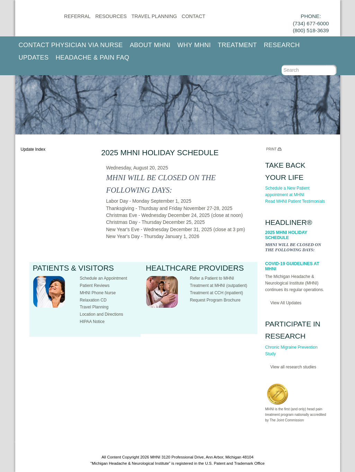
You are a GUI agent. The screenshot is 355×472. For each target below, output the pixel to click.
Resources (111, 16)
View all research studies (293, 367)
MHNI (155, 457)
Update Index (33, 149)
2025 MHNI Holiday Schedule (286, 235)
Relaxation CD (93, 300)
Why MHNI (194, 45)
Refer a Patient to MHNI (212, 278)
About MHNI (150, 45)
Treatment (237, 45)
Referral (77, 16)
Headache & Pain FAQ (93, 57)
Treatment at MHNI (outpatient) (218, 285)
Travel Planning (154, 16)
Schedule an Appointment (103, 278)
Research (282, 45)
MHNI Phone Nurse (98, 292)
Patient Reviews (94, 285)
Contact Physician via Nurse (71, 45)
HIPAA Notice (92, 321)
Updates (34, 57)
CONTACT (193, 16)
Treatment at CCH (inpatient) (216, 292)
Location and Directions (101, 314)
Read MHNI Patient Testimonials (295, 201)
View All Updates (286, 302)
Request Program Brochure (215, 300)
